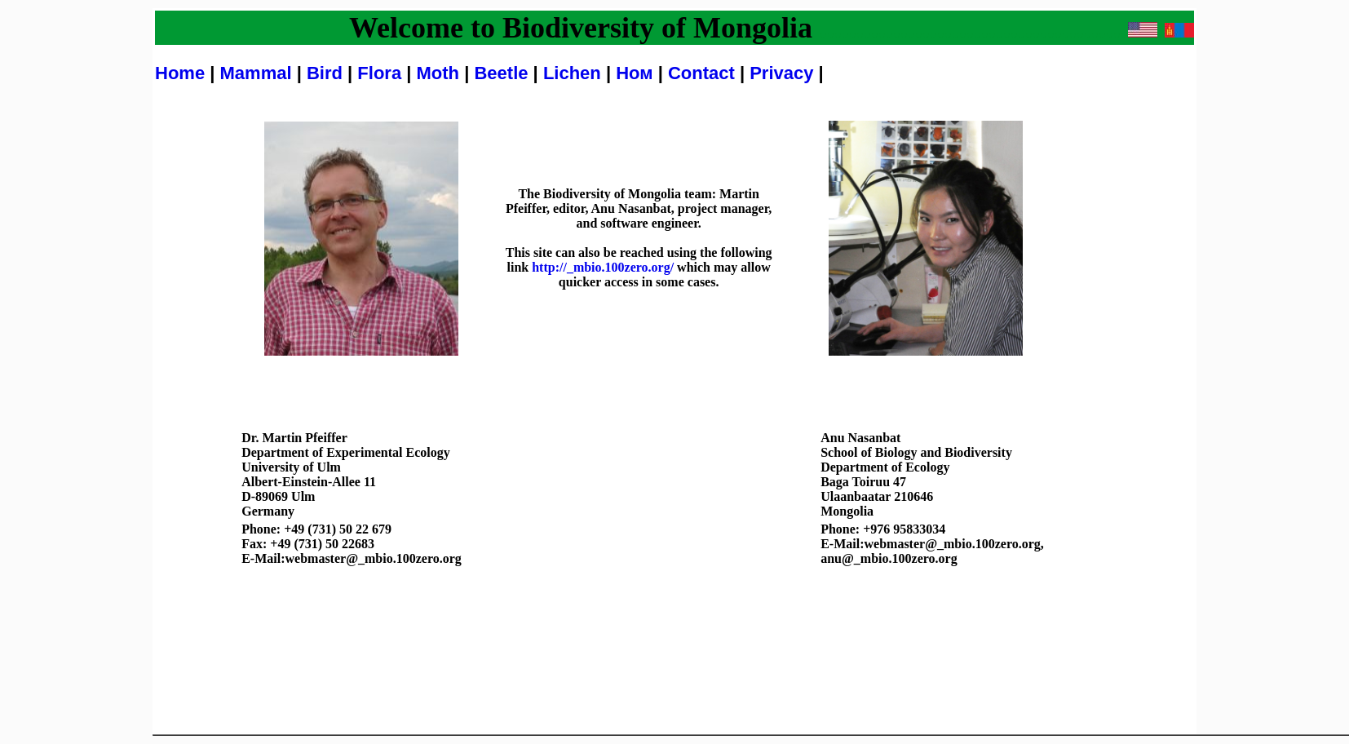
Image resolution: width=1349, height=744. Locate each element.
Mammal (256, 73)
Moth (438, 73)
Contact (704, 73)
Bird (325, 73)
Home (180, 73)
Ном (636, 73)
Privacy (784, 73)
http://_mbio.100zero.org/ (603, 267)
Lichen (574, 73)
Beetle (503, 73)
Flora (379, 73)
